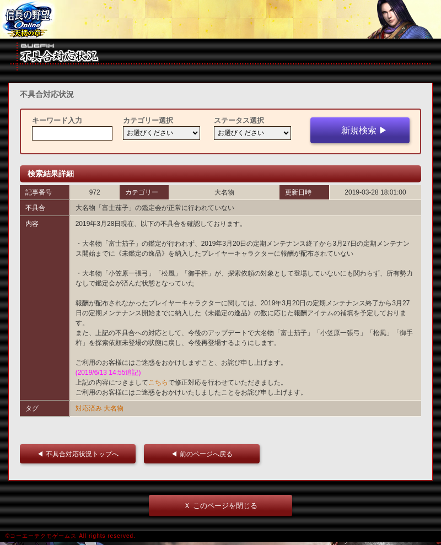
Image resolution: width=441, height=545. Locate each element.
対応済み (89, 408)
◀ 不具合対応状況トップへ (81, 453)
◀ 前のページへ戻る (205, 453)
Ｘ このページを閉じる (220, 505)
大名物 (113, 408)
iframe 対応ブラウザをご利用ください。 (220, 19)
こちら (158, 382)
